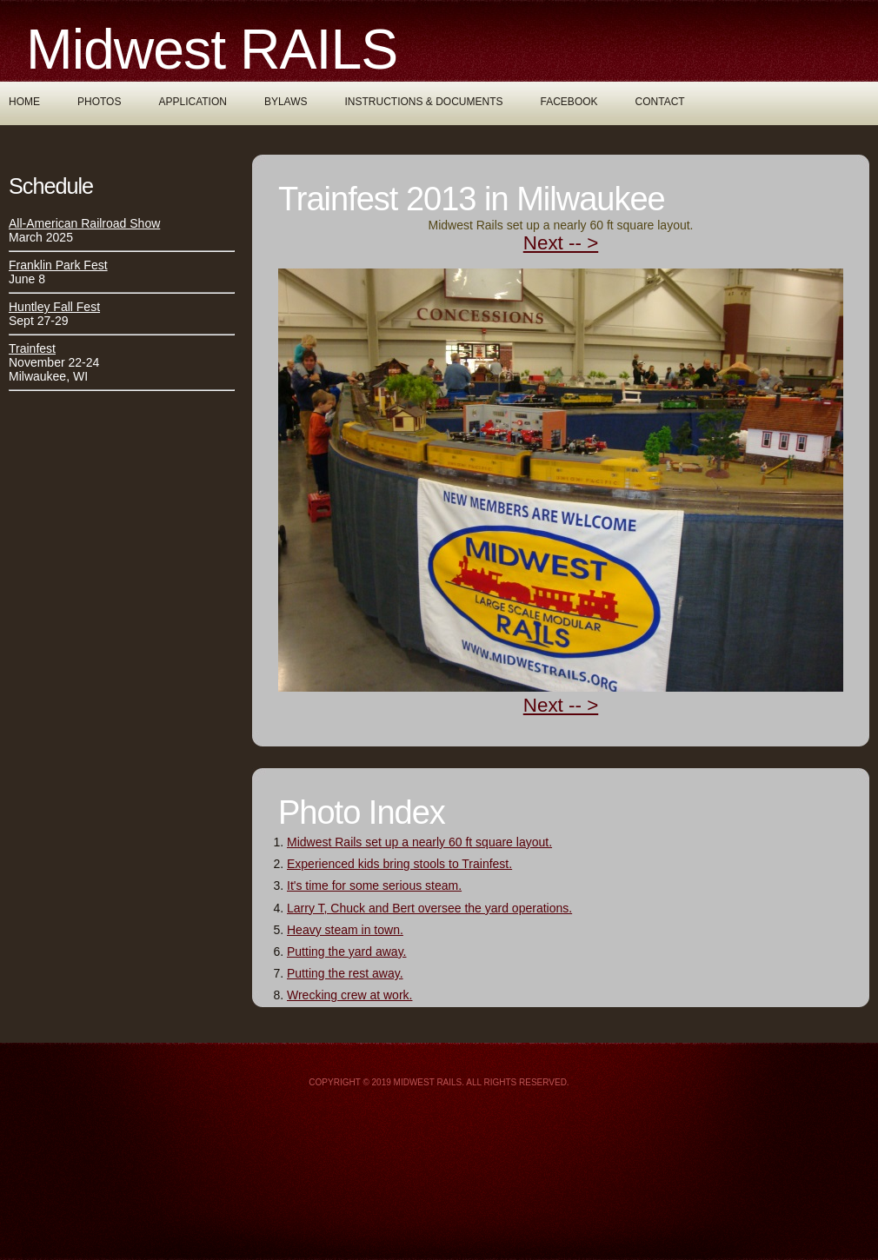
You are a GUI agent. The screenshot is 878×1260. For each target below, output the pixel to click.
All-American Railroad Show (84, 223)
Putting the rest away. (345, 973)
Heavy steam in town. (345, 930)
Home (24, 102)
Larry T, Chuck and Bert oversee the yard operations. (429, 908)
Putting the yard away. (346, 951)
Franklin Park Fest (58, 265)
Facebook (569, 102)
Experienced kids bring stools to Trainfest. (399, 864)
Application (192, 102)
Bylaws (286, 102)
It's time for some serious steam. (374, 885)
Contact (660, 102)
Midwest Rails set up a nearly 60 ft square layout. (419, 842)
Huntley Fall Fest (54, 307)
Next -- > (560, 243)
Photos (99, 102)
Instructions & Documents (424, 102)
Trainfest (32, 348)
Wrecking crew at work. (349, 995)
